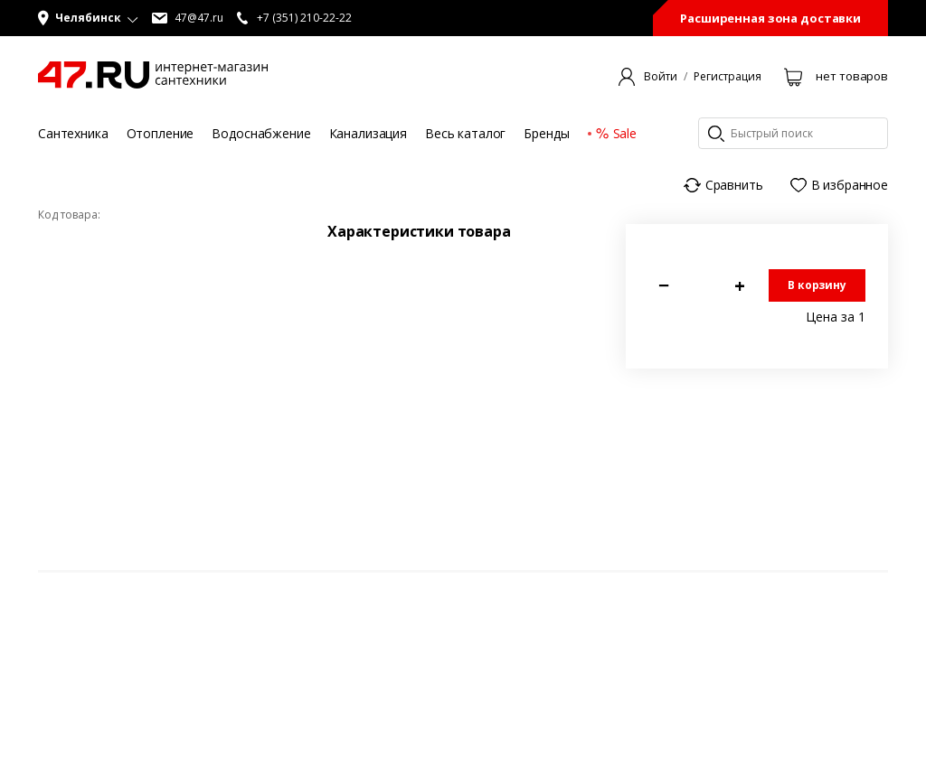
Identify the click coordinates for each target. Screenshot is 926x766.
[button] (88, 18)
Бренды (546, 133)
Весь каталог (465, 133)
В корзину (817, 285)
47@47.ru (187, 18)
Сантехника (73, 133)
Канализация (368, 133)
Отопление (160, 133)
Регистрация (727, 77)
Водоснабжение (261, 133)
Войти (660, 77)
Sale (616, 133)
